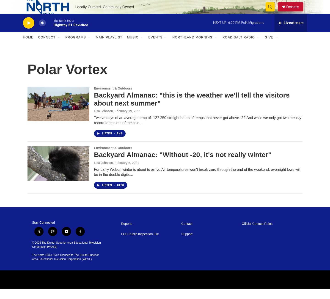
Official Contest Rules (257, 234)
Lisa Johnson (103, 121)
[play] (28, 33)
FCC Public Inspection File (140, 244)
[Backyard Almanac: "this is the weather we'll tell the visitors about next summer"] (58, 114)
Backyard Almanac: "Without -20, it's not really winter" (182, 165)
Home (28, 47)
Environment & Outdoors (113, 99)
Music (132, 47)
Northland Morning (192, 47)
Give (269, 47)
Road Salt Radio (239, 47)
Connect (46, 47)
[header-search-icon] (272, 12)
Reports (126, 234)
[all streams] (291, 33)
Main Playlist (109, 47)
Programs (75, 47)
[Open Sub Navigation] (59, 47)
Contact (186, 234)
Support (186, 244)
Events (155, 47)
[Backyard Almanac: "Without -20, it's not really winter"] (58, 174)
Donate (295, 12)
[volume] (42, 33)
